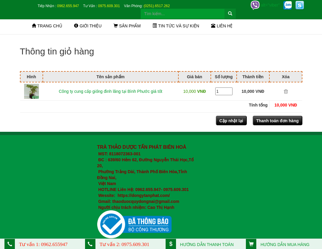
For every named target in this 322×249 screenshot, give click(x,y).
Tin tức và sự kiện (176, 26)
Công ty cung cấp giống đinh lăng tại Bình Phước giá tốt (110, 91)
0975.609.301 (109, 6)
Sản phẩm (127, 26)
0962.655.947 (68, 6)
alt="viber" (265, 4)
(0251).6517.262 (157, 6)
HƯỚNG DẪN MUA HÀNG (278, 244)
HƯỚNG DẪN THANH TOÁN (200, 244)
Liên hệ (222, 26)
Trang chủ (47, 26)
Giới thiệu (88, 26)
